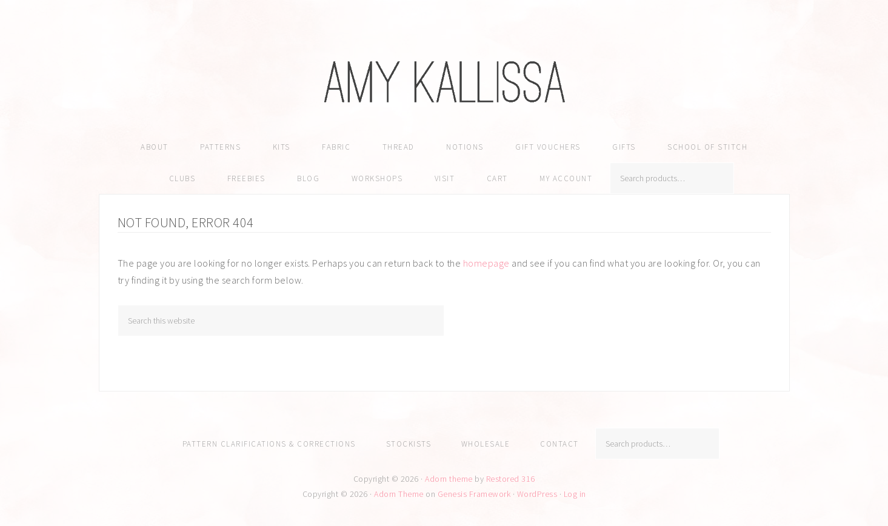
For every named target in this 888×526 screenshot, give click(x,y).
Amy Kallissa (444, 81)
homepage (486, 263)
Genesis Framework (474, 493)
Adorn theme (449, 478)
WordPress (537, 493)
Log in (575, 493)
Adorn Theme (399, 493)
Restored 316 (510, 478)
